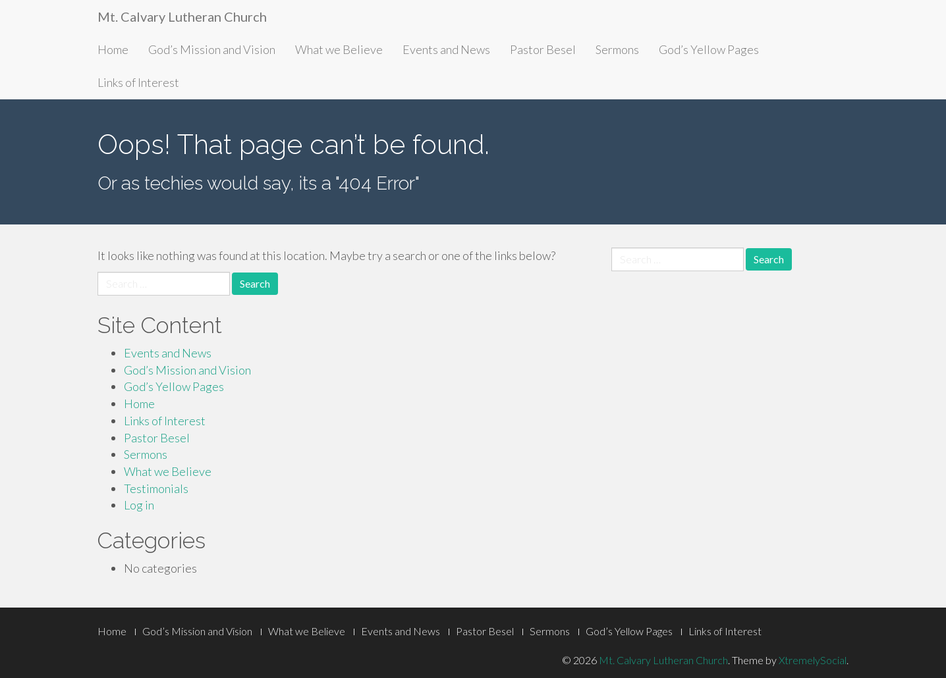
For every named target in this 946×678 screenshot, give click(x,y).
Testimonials (156, 488)
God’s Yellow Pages (709, 49)
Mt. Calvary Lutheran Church (182, 16)
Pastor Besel (543, 49)
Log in (139, 505)
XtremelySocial (813, 660)
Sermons (617, 49)
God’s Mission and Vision (211, 49)
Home (112, 49)
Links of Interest (138, 82)
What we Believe (339, 49)
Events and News (446, 49)
